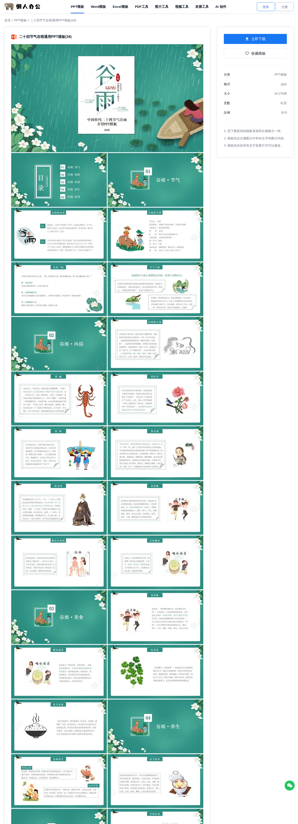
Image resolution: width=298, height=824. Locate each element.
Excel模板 (120, 6)
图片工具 (161, 6)
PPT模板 (77, 6)
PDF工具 (141, 6)
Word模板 (98, 6)
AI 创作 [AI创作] (220, 6)
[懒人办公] (22, 6)
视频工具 (182, 6)
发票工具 (202, 6)
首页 (7, 20)
